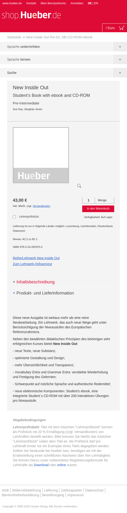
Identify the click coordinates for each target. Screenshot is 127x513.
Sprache (23, 47)
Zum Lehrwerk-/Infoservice (32, 264)
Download (41, 465)
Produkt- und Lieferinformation (43, 293)
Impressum (75, 495)
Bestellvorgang (53, 495)
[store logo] (31, 15)
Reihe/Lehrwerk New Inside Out (36, 258)
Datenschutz (94, 490)
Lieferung (51, 490)
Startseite (14, 37)
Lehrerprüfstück (29, 216)
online (61, 465)
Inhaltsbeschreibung (34, 282)
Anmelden (77, 3)
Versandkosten (41, 206)
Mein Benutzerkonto (53, 3)
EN (96, 3)
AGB (5, 490)
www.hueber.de (12, 3)
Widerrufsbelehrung (26, 490)
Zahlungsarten (71, 490)
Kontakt (31, 3)
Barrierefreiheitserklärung (20, 495)
